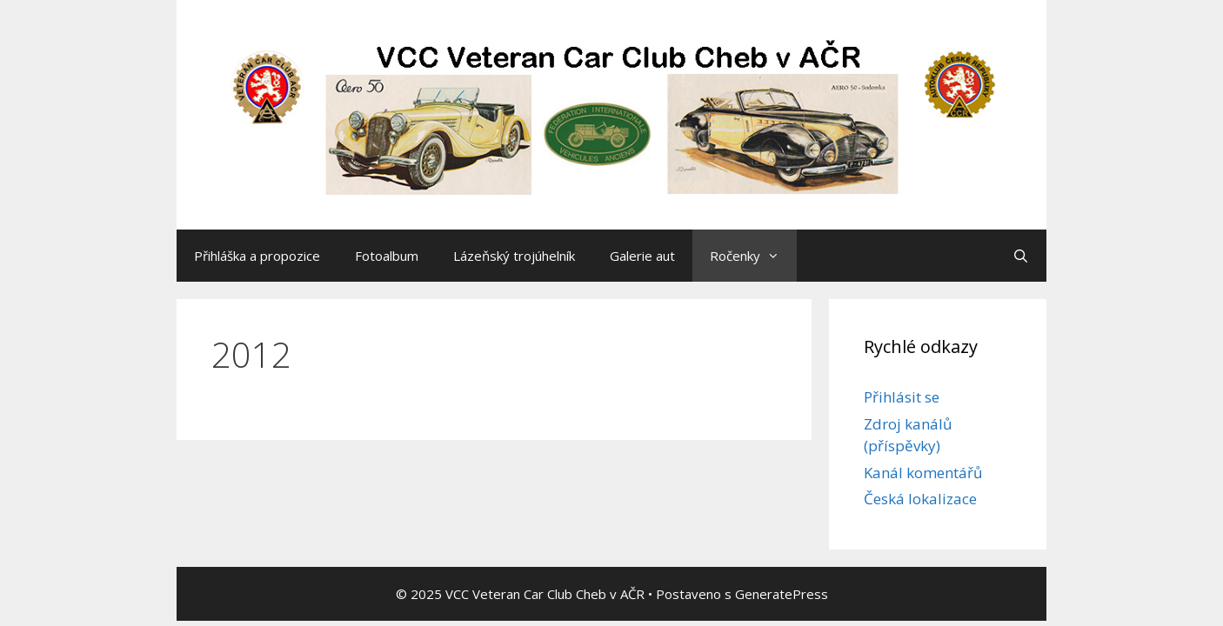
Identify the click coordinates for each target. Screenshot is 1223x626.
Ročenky (753, 256)
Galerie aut (642, 255)
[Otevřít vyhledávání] (1020, 256)
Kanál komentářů (923, 473)
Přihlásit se (901, 397)
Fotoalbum (386, 255)
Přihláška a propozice (257, 255)
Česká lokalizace (920, 499)
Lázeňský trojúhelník (514, 255)
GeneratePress (781, 594)
